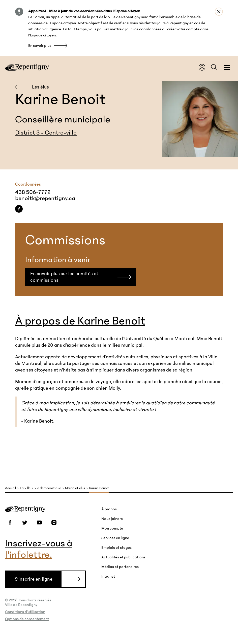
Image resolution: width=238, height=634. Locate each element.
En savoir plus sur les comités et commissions (64, 277)
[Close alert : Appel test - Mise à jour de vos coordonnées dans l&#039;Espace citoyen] (219, 12)
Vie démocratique (48, 488)
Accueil (10, 488)
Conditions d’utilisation (25, 611)
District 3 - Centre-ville (46, 132)
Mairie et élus (75, 488)
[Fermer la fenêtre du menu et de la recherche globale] (226, 67)
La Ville (25, 488)
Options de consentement (27, 619)
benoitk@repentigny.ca (45, 198)
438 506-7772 (32, 192)
